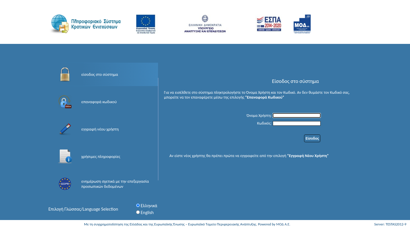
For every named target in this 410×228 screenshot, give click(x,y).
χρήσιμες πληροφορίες (100, 156)
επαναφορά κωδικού (99, 101)
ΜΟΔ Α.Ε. (283, 224)
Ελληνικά (149, 205)
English (147, 212)
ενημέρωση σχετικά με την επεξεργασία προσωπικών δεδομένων (115, 184)
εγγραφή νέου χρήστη (100, 129)
